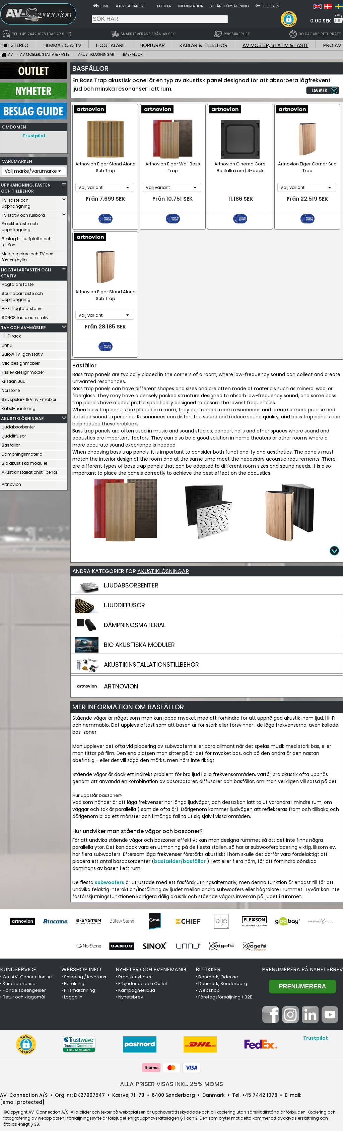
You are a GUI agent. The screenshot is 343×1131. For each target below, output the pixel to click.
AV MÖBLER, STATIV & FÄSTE (275, 45)
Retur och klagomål (24, 989)
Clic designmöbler (21, 361)
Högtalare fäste (17, 283)
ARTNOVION (121, 678)
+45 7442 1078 (259, 1087)
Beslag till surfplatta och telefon (27, 240)
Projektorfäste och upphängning (20, 225)
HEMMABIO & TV (62, 45)
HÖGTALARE (110, 45)
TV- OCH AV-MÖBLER (23, 326)
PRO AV (332, 45)
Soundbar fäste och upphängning (22, 295)
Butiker (164, 6)
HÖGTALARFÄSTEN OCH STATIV (26, 271)
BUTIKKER (208, 962)
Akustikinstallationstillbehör (29, 470)
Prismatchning (79, 982)
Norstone (11, 389)
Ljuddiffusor (14, 434)
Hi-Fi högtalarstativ (21, 307)
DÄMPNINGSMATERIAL (134, 617)
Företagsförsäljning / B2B (225, 989)
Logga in (270, 6)
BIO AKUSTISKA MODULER (139, 637)
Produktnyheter (135, 969)
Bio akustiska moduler (24, 461)
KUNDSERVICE (18, 962)
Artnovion (11, 482)
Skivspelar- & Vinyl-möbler (29, 398)
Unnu (7, 343)
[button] (289, 19)
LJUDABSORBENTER (131, 577)
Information (191, 6)
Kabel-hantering (19, 407)
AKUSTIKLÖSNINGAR (22, 417)
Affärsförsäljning (229, 6)
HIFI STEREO (15, 45)
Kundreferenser (20, 976)
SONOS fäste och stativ (25, 316)
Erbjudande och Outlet (142, 976)
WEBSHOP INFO (81, 962)
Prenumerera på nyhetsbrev (302, 962)
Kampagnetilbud (136, 982)
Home (103, 6)
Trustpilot (34, 136)
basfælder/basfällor (180, 853)
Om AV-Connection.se (27, 969)
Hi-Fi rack (11, 334)
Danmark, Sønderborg (222, 976)
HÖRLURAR (152, 45)
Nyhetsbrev (130, 989)
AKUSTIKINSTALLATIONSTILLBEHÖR (151, 657)
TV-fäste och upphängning (16, 201)
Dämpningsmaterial (23, 452)
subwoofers (109, 874)
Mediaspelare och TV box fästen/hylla (27, 255)
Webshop (209, 982)
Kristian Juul (14, 379)
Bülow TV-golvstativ (22, 352)
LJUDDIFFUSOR (124, 597)
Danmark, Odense (218, 969)
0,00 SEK (320, 20)
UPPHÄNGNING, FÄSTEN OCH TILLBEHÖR (26, 186)
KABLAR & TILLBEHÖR (203, 45)
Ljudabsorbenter (18, 425)
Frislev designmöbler (23, 370)
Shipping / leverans (85, 969)
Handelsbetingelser (24, 982)
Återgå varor (130, 6)
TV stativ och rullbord (23, 213)
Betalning (74, 976)
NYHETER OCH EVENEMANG (151, 962)
